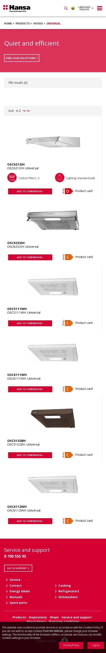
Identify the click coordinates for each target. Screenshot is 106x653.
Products (23, 23)
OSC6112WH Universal (23, 510)
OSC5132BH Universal (23, 444)
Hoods (38, 23)
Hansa (16, 8)
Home (8, 23)
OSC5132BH (16, 440)
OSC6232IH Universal (23, 246)
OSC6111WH (17, 375)
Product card (83, 191)
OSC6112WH (17, 506)
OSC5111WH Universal (23, 312)
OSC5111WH (17, 309)
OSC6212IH (16, 164)
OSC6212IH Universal (23, 168)
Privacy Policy (71, 645)
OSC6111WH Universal (23, 378)
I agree (96, 645)
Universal (53, 23)
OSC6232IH (16, 243)
